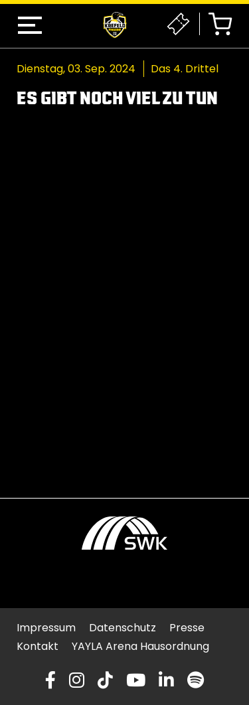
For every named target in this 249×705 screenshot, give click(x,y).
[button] (30, 25)
